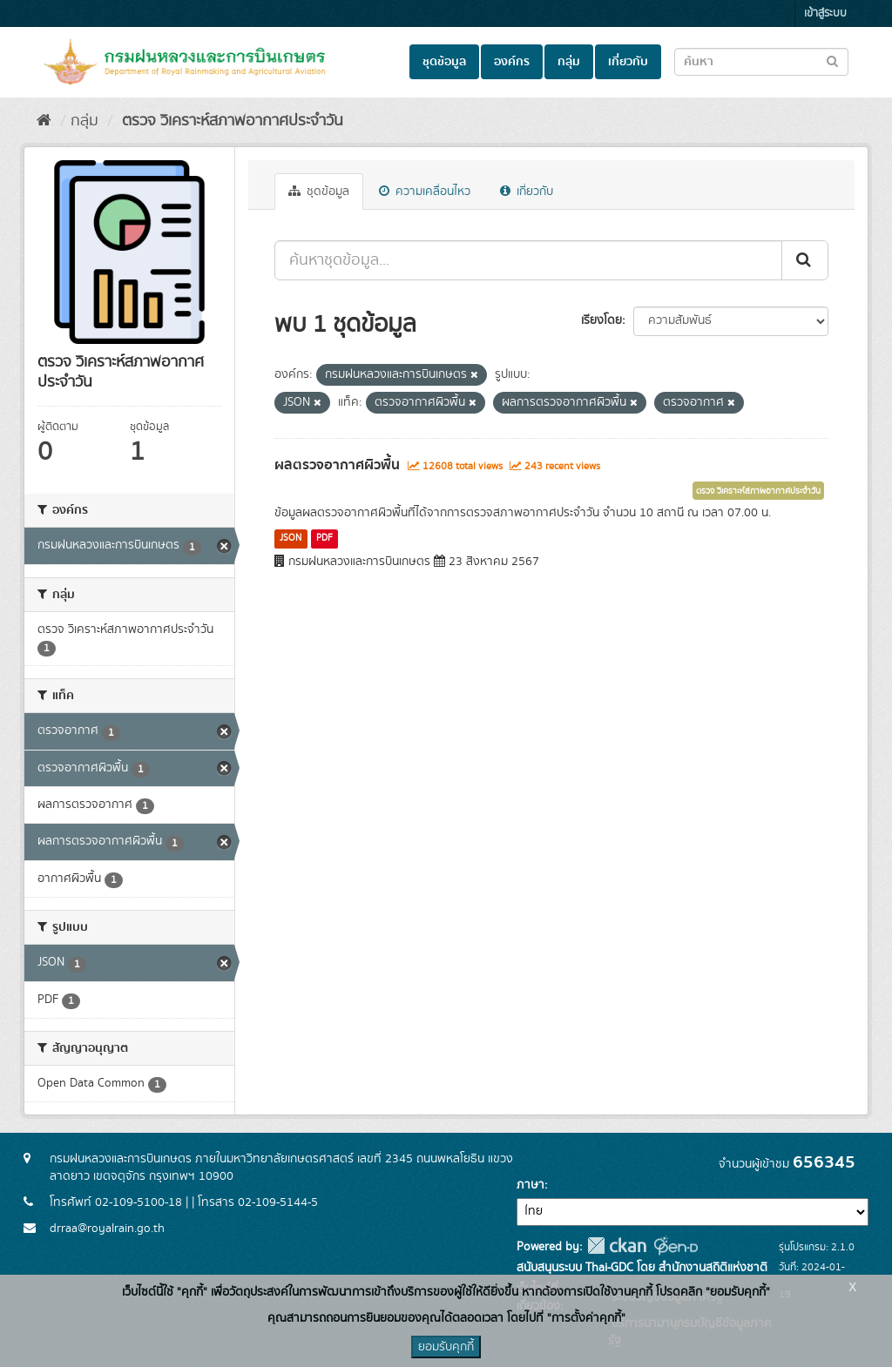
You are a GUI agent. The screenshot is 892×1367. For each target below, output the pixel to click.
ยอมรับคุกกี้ (446, 1347)
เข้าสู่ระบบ (825, 13)
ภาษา (530, 1185)
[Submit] (804, 260)
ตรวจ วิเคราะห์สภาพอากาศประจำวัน (230, 121)
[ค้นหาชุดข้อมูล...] (528, 260)
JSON (290, 538)
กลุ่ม (569, 61)
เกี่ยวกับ (628, 61)
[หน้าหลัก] (44, 121)
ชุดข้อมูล (444, 61)
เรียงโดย (601, 320)
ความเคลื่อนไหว (424, 191)
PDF (324, 538)
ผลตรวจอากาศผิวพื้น (337, 465)
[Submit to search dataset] (832, 60)
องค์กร (512, 61)
